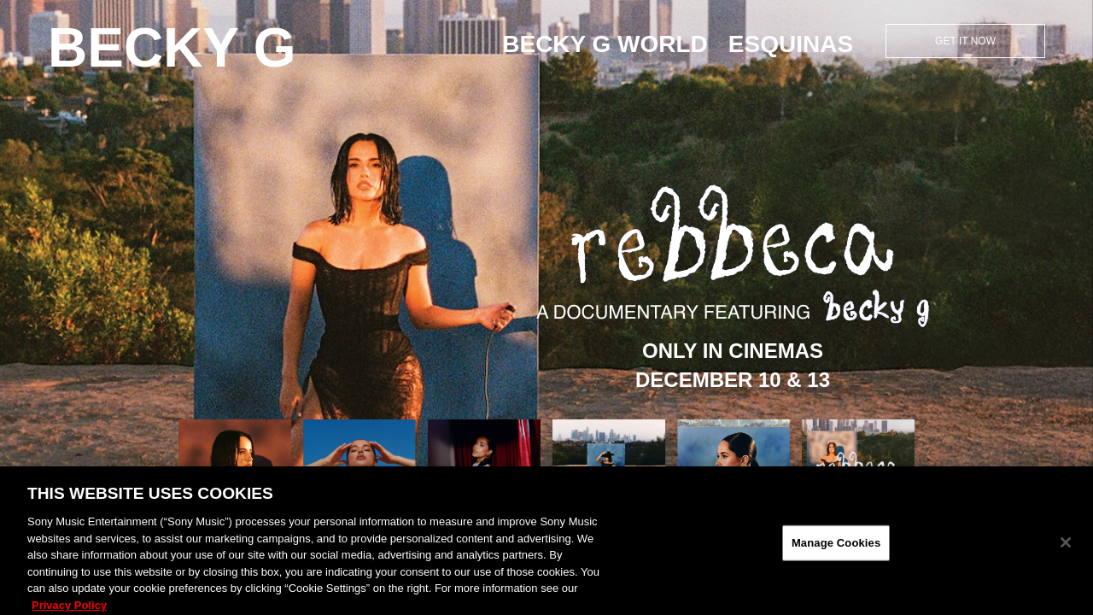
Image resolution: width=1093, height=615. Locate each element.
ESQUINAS (790, 44)
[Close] (1065, 550)
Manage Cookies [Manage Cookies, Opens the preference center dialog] (836, 550)
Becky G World (605, 44)
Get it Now (965, 41)
